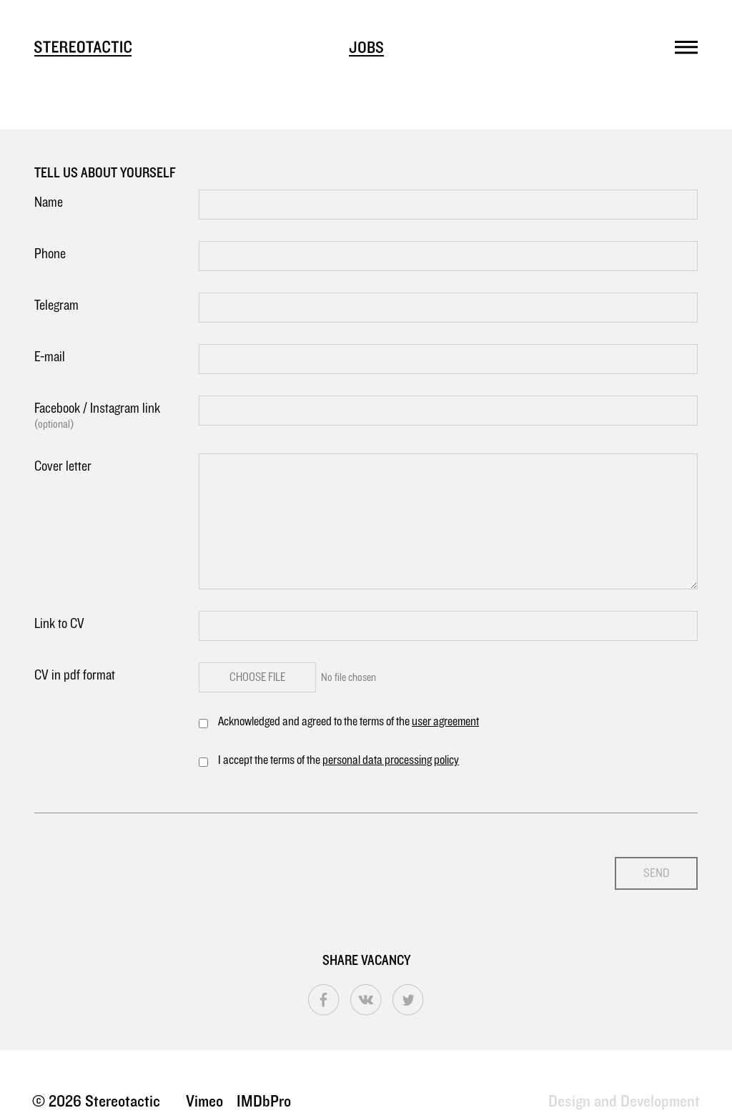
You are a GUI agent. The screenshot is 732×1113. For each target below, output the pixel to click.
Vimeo (204, 1101)
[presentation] (143, 863)
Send (656, 873)
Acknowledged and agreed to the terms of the (348, 721)
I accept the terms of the (338, 760)
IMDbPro (264, 1101)
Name (48, 202)
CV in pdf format (74, 675)
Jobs (366, 48)
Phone (50, 254)
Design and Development (624, 1101)
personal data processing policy (390, 760)
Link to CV (59, 624)
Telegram (56, 305)
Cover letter (63, 466)
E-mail (49, 357)
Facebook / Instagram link (116, 416)
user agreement (445, 721)
